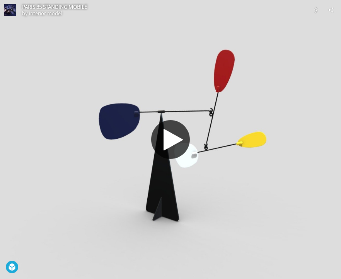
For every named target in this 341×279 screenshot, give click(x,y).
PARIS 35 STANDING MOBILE (54, 6)
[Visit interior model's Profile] (10, 10)
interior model (45, 13)
